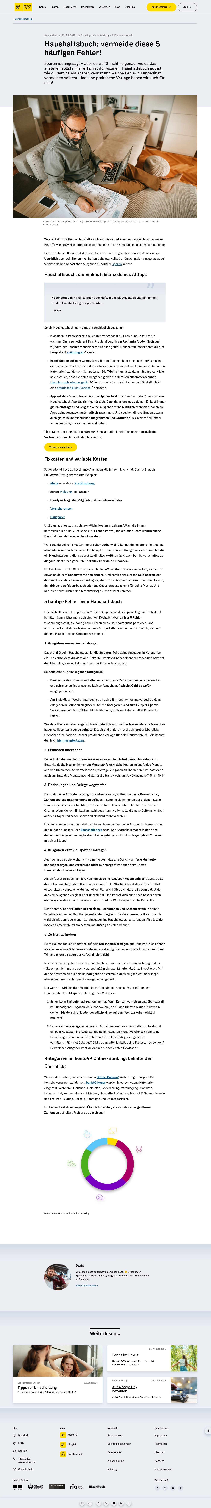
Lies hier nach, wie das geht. (69, 382)
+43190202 (24, 1459)
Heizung (66, 491)
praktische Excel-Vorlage (74, 387)
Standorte (23, 1435)
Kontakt (22, 1451)
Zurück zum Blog (22, 19)
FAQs (21, 1443)
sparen (117, 264)
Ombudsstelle (25, 1469)
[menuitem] (42, 7)
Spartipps (86, 35)
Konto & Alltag (101, 35)
